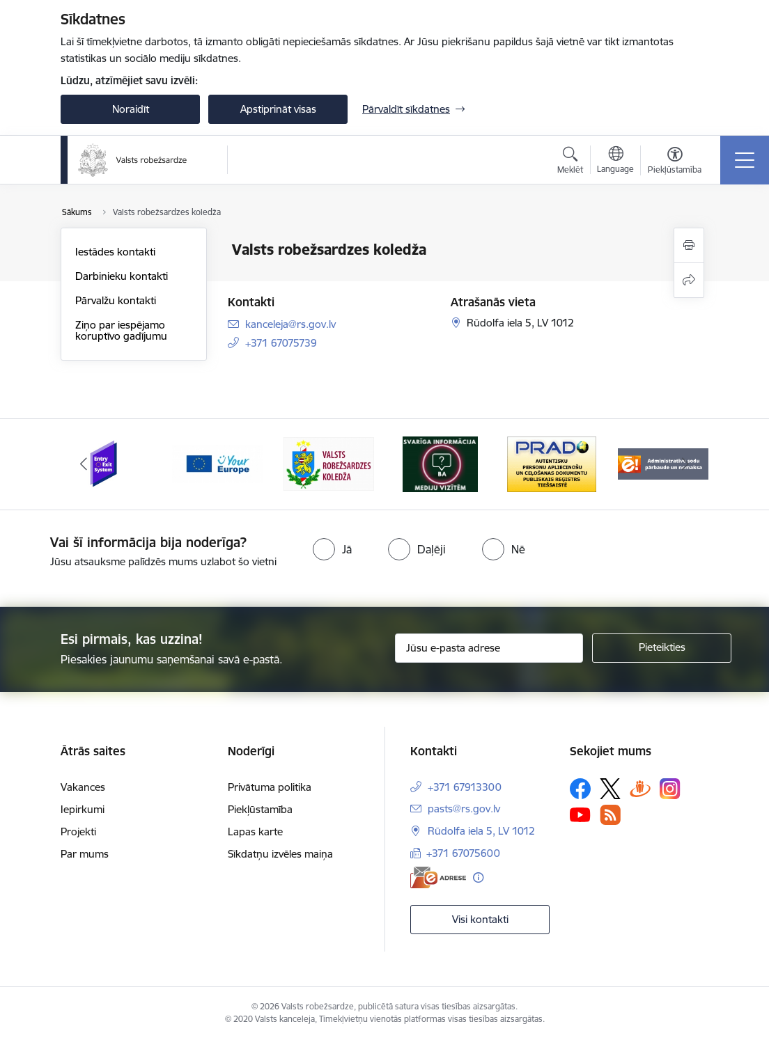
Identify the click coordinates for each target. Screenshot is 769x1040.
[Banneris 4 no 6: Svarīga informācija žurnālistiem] (440, 463)
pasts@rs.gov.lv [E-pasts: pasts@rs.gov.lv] (464, 808)
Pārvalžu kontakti (115, 300)
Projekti (78, 831)
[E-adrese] (438, 877)
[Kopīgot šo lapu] (689, 280)
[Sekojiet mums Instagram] (670, 788)
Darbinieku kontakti (121, 276)
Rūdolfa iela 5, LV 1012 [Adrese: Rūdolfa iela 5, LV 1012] (481, 830)
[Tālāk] (685, 464)
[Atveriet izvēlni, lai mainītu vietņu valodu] (615, 161)
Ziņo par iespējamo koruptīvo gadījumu (121, 330)
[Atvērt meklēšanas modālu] (570, 162)
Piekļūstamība (260, 809)
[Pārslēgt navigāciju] (744, 160)
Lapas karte (255, 831)
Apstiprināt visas (278, 109)
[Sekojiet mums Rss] (610, 815)
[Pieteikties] (661, 648)
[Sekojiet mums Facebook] (580, 788)
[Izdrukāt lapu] (689, 245)
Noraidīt (130, 109)
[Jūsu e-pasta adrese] (489, 648)
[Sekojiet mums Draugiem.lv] (640, 788)
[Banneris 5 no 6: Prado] (551, 463)
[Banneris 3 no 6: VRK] (328, 463)
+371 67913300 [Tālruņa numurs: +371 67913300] (465, 787)
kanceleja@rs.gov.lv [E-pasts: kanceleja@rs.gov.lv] (290, 324)
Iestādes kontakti (115, 251)
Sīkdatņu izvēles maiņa (280, 853)
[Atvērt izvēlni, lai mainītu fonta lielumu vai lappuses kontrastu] (674, 162)
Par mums (85, 853)
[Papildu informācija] (478, 877)
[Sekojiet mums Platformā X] (610, 788)
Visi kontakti (480, 919)
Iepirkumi (82, 809)
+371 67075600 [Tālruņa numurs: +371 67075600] (463, 853)
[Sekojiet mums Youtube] (580, 814)
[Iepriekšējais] (83, 464)
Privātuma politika (269, 787)
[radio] (332, 549)
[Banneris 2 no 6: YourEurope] (217, 463)
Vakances (83, 787)
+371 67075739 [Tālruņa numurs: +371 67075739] (281, 342)
